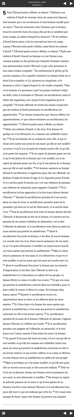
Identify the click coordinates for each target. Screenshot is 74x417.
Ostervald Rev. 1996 (37, 2)
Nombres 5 (37, 5)
